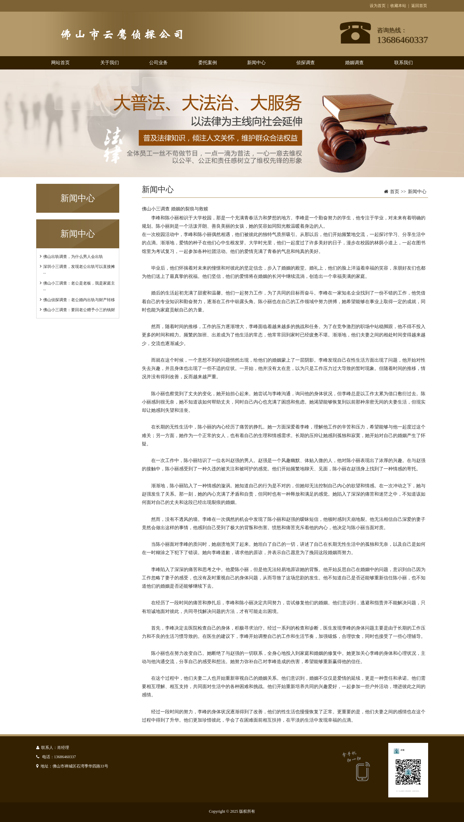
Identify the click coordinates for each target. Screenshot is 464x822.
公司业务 (158, 62)
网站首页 (60, 62)
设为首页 (378, 5)
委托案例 (207, 62)
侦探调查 (305, 62)
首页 (394, 191)
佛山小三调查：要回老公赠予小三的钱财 (79, 309)
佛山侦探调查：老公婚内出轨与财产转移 (79, 299)
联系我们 (403, 62)
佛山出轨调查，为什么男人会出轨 (73, 256)
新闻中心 (256, 62)
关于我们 (109, 62)
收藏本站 (398, 5)
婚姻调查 (354, 62)
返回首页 (419, 5)
